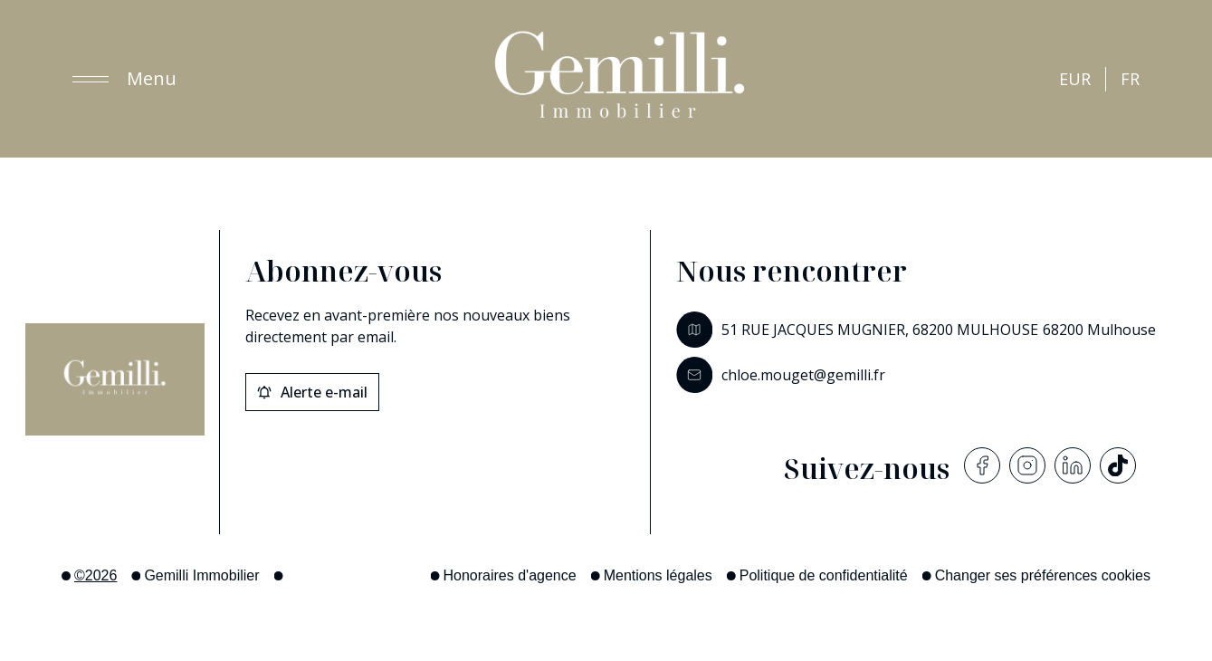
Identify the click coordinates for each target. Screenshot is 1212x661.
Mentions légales (658, 575)
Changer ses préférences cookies (1042, 575)
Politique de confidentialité (824, 575)
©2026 (95, 575)
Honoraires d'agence (510, 575)
